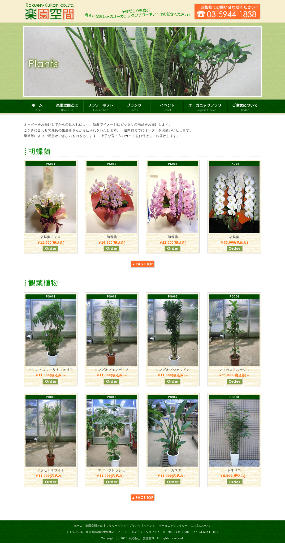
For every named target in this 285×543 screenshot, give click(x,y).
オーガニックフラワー (173, 525)
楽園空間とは (94, 525)
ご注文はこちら (50, 248)
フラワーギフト (116, 525)
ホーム (78, 525)
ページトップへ (142, 264)
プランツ (135, 525)
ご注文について (201, 525)
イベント (150, 525)
